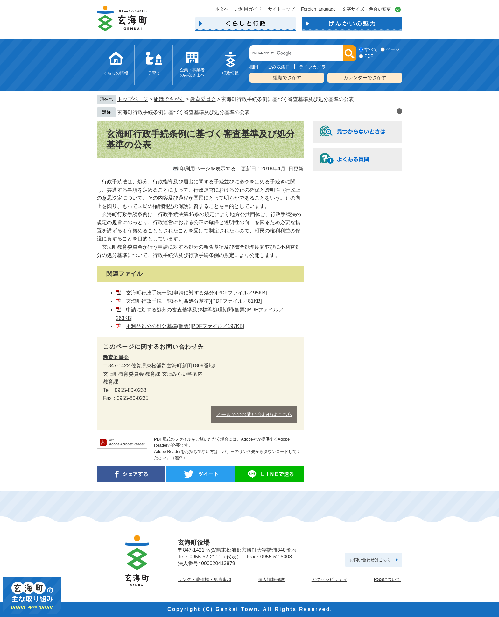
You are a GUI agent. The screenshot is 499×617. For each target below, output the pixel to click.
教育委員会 (203, 99)
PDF (368, 56)
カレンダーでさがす (364, 77)
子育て (154, 73)
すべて (371, 49)
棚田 (254, 66)
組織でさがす (287, 77)
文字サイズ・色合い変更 (366, 8)
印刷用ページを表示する (208, 168)
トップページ (132, 99)
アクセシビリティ (329, 579)
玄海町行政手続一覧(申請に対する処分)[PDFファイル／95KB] (196, 292)
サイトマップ (281, 8)
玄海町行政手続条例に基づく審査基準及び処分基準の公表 (183, 112)
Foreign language (318, 8)
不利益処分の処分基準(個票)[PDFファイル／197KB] (185, 326)
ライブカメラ (312, 66)
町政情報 (230, 73)
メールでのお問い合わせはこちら (254, 414)
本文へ (221, 8)
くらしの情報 (115, 73)
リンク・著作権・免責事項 (204, 579)
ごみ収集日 (279, 66)
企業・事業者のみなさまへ (192, 72)
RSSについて (387, 579)
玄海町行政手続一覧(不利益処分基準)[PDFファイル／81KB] (194, 301)
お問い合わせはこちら (370, 559)
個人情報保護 (271, 579)
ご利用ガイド (248, 8)
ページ (392, 49)
